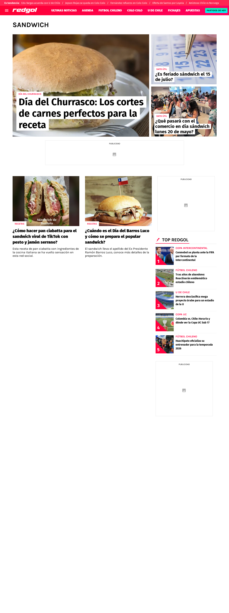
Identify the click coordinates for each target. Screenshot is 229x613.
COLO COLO (134, 10)
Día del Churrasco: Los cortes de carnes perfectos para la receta (81, 113)
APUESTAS (193, 10)
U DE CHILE (155, 10)
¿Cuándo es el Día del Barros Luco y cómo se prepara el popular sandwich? (117, 236)
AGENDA (87, 10)
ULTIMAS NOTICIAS (64, 10)
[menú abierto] (6, 10)
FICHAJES (174, 10)
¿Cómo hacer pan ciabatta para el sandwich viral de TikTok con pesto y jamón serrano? (45, 236)
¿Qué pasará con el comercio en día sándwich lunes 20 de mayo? (182, 126)
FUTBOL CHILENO (110, 10)
